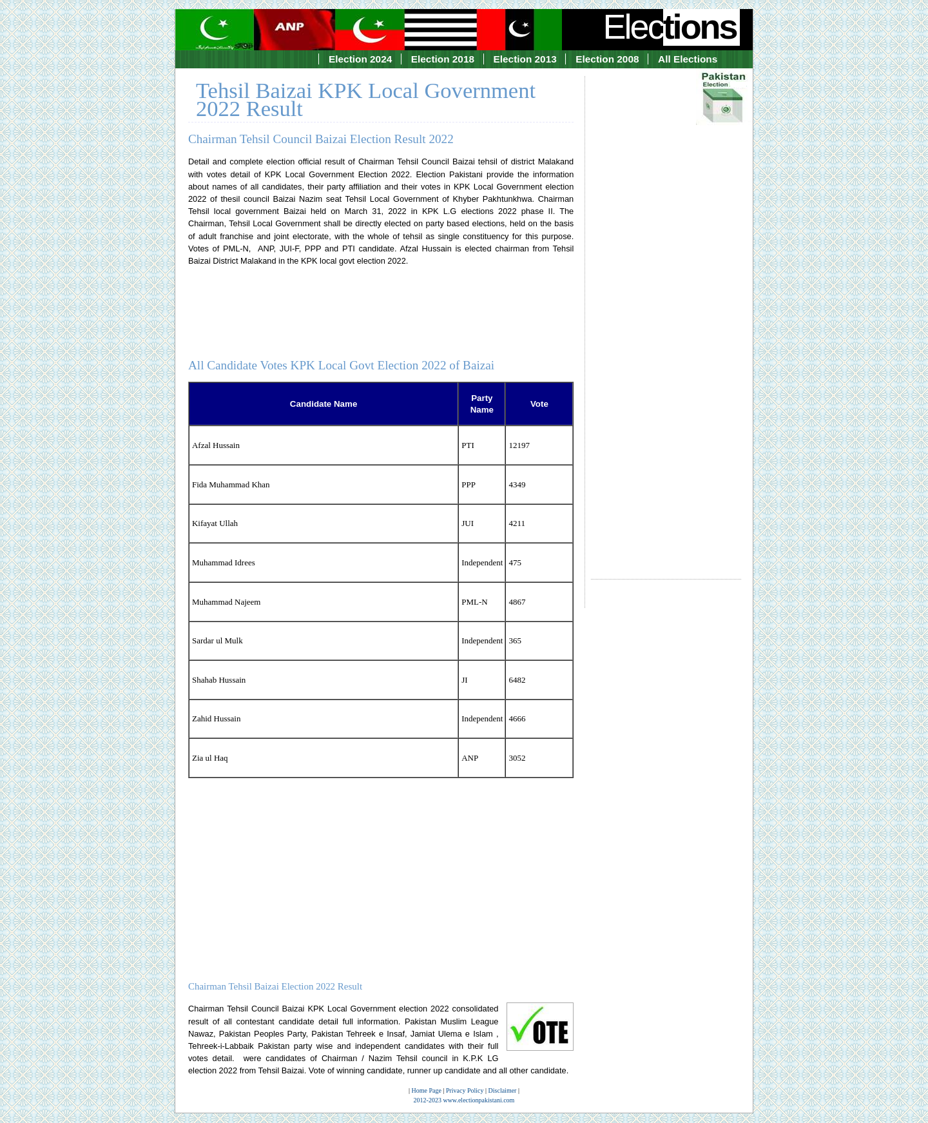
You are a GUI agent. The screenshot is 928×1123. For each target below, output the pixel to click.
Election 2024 (360, 59)
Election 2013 (525, 59)
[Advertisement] (666, 315)
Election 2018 (442, 59)
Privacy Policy (465, 1090)
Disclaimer (502, 1090)
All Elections (687, 59)
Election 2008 (607, 59)
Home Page (426, 1090)
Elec (671, 26)
